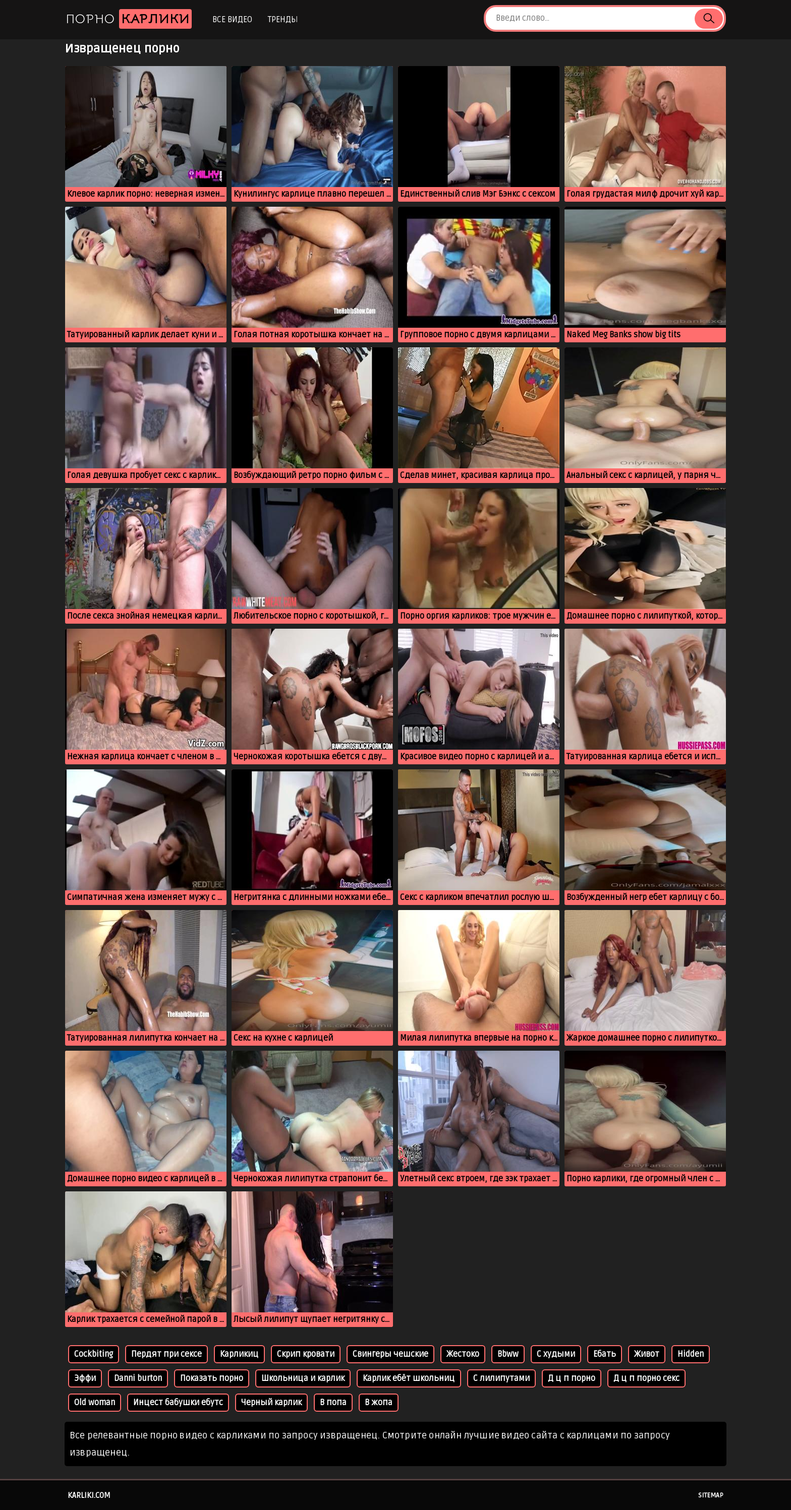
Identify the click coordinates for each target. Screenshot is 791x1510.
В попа (333, 1403)
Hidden (690, 1354)
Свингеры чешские (390, 1354)
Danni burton (138, 1378)
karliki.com (89, 1495)
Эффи (85, 1378)
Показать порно (211, 1378)
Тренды (283, 20)
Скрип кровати (305, 1354)
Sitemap (710, 1495)
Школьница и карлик (303, 1378)
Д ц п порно (571, 1378)
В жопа (378, 1403)
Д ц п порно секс (646, 1378)
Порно (129, 19)
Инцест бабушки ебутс (178, 1403)
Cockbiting (93, 1354)
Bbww (508, 1354)
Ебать (604, 1354)
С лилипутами (501, 1378)
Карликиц (239, 1354)
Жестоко (462, 1354)
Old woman (94, 1403)
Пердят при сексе (166, 1354)
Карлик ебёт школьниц (409, 1378)
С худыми (556, 1354)
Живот (646, 1354)
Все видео (232, 20)
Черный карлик (271, 1403)
